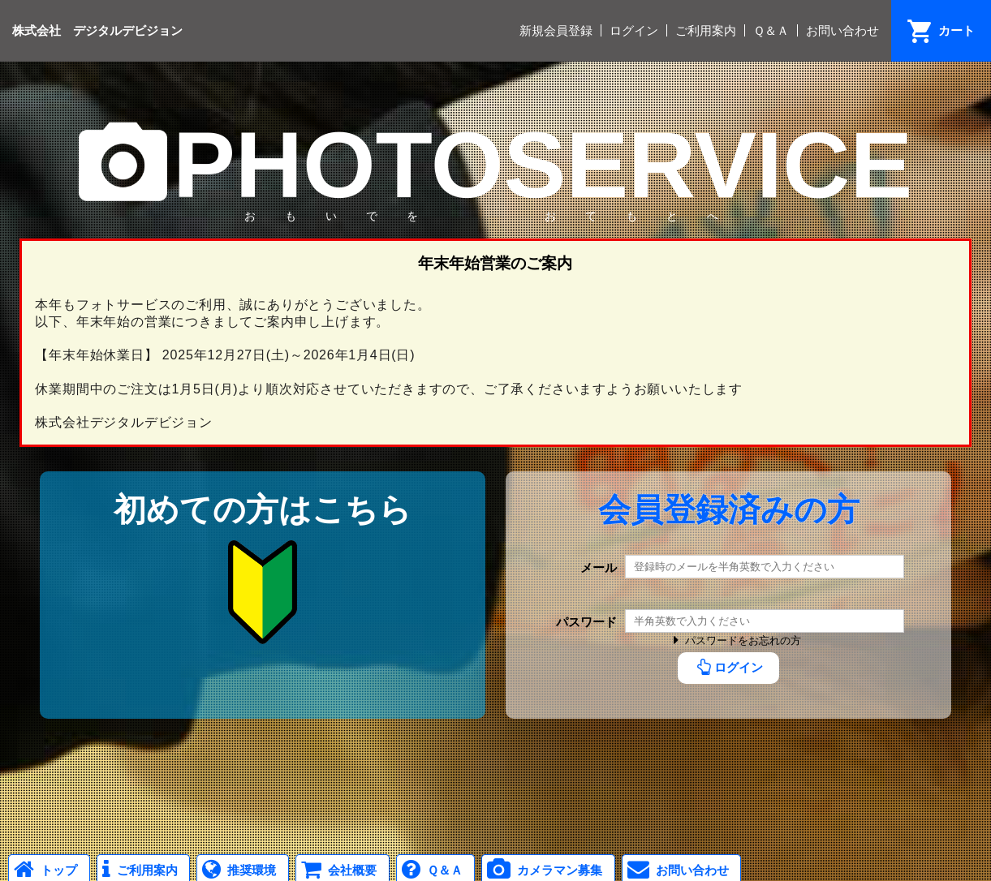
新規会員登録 (555, 30)
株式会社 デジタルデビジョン (97, 30)
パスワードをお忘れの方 (734, 640)
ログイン (634, 30)
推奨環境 (236, 870)
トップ (43, 870)
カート (956, 30)
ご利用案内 (705, 30)
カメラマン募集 (542, 870)
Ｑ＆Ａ (771, 30)
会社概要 (336, 870)
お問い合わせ (842, 30)
